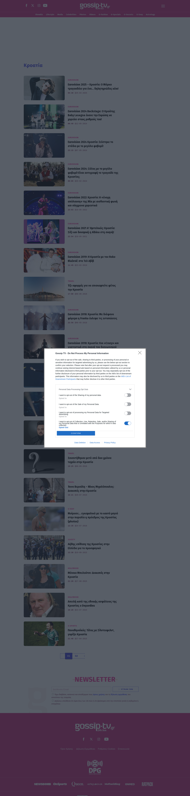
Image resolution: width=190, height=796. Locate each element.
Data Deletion (80, 443)
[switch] (127, 395)
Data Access (95, 443)
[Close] (140, 353)
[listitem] (95, 389)
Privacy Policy (110, 443)
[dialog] (95, 398)
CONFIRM (76, 433)
